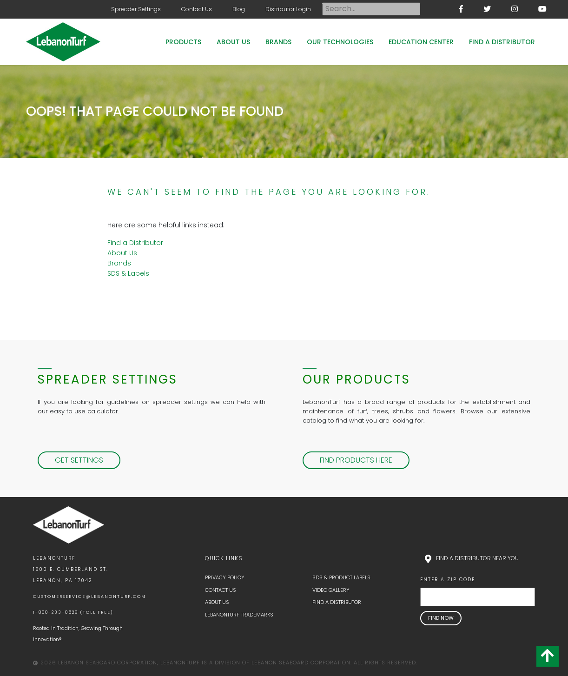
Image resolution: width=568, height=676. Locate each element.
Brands (278, 41)
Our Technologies (340, 41)
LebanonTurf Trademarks (239, 614)
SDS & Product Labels (341, 577)
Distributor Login (288, 9)
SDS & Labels (128, 273)
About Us (233, 41)
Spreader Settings (136, 9)
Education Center (421, 41)
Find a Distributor (502, 41)
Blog (238, 9)
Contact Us (196, 9)
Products (183, 41)
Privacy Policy (224, 577)
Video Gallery (331, 590)
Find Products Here (356, 460)
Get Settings (79, 460)
